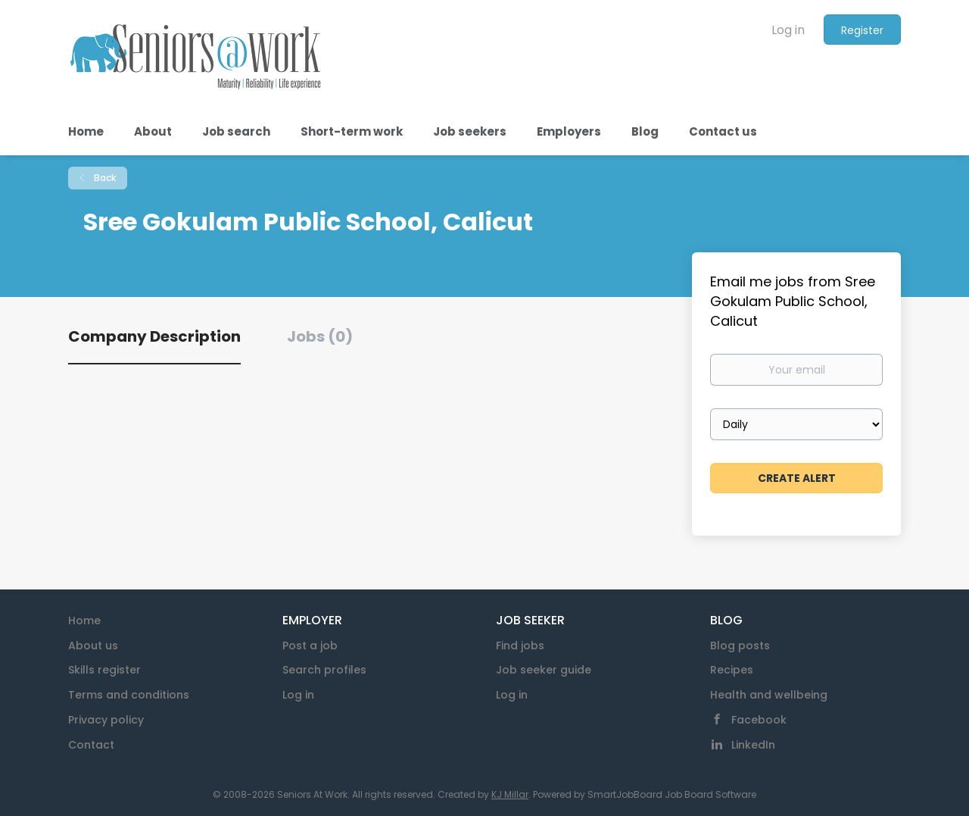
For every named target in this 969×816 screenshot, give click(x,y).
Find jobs (520, 645)
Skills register (104, 669)
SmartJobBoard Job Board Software (671, 794)
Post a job (310, 645)
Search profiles (324, 669)
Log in (788, 30)
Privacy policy (106, 719)
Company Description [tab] (154, 336)
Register (862, 30)
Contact (91, 744)
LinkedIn (753, 744)
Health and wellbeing (768, 694)
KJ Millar (509, 794)
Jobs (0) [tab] (320, 336)
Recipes (731, 669)
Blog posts (740, 645)
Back (104, 177)
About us (93, 645)
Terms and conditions (128, 694)
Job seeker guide (543, 669)
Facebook (759, 719)
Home (84, 620)
